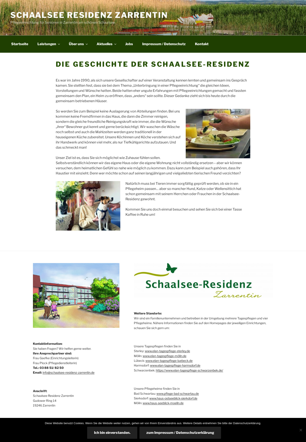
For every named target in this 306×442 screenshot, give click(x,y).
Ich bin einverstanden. (112, 433)
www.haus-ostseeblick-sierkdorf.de (173, 398)
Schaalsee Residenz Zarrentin (89, 15)
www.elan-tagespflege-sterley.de (167, 351)
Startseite (19, 44)
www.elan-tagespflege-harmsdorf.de (175, 365)
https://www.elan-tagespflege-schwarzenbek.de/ (189, 370)
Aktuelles (107, 44)
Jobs (129, 44)
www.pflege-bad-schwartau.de (177, 393)
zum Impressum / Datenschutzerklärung (180, 433)
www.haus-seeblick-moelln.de (163, 403)
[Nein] (300, 430)
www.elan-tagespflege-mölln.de (164, 356)
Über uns (78, 44)
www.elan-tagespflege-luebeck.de (169, 360)
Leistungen (49, 44)
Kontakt (202, 44)
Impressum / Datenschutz (164, 44)
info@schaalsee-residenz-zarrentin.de (68, 372)
